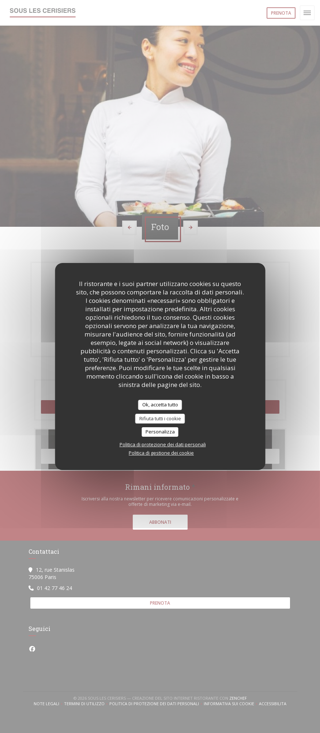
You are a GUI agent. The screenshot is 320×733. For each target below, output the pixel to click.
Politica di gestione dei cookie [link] (161, 453)
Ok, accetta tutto (160, 404)
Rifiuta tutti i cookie (160, 418)
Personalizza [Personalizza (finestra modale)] (160, 431)
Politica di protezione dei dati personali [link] (163, 444)
